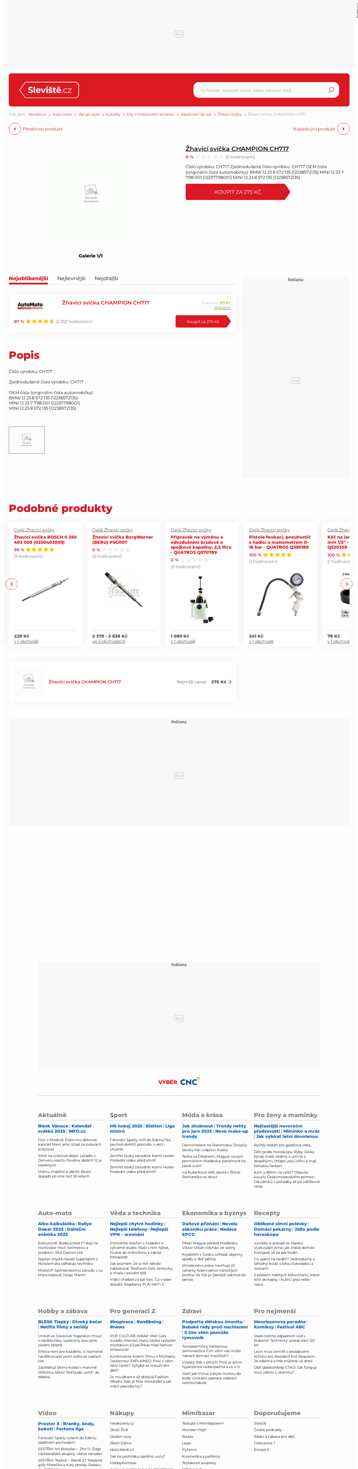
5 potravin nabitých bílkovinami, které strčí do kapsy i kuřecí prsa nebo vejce (287, 1280)
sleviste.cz (37, 114)
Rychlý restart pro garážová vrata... (283, 1145)
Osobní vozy (120, 1436)
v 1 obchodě (26, 641)
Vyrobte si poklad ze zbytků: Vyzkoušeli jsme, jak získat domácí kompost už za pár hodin (284, 1248)
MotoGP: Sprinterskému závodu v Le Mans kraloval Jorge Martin (70, 1272)
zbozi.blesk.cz (122, 1449)
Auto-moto (62, 114)
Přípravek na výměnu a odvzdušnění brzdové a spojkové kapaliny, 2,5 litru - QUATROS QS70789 (201, 544)
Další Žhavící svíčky (34, 529)
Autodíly (113, 114)
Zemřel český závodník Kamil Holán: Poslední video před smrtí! (142, 1158)
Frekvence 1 (264, 1443)
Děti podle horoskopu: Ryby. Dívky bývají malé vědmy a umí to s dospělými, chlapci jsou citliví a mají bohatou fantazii (285, 1159)
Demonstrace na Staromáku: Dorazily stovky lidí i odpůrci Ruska (214, 1147)
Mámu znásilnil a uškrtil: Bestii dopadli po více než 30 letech (64, 1173)
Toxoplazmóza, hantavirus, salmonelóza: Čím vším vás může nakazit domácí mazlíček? (211, 1351)
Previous (12, 584)
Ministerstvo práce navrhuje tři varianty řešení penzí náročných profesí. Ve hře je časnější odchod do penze (214, 1272)
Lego (186, 1443)
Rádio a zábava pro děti (274, 1436)
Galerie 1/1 (91, 256)
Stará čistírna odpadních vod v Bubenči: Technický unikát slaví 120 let (284, 1341)
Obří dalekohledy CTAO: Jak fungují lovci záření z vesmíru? (285, 1369)
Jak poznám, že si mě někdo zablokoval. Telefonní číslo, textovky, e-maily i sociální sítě (141, 1268)
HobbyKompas (123, 1463)
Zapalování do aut (195, 114)
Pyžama (189, 1449)
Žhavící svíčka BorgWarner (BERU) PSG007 (122, 539)
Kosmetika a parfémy (201, 1456)
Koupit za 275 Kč (238, 191)
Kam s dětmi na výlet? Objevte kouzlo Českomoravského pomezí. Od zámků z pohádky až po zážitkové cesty (287, 1179)
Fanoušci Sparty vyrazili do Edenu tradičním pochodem (67, 1440)
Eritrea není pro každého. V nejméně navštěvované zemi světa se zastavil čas (70, 1356)
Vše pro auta (88, 114)
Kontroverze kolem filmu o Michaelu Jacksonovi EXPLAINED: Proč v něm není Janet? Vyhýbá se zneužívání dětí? (142, 1363)
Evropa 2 (261, 1449)
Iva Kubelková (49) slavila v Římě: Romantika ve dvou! (211, 1174)
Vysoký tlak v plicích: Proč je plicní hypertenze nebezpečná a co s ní (212, 1364)
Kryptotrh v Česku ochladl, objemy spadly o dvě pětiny (212, 1256)
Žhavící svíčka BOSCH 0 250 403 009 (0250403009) (45, 539)
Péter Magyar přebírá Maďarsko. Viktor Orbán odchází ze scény (210, 1245)
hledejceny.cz (122, 1423)
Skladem (222, 307)
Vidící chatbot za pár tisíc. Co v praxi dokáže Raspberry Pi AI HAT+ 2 (141, 1281)
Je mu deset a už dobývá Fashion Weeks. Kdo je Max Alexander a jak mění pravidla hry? (140, 1381)
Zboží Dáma (120, 1443)
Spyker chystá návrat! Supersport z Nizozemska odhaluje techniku (68, 1261)
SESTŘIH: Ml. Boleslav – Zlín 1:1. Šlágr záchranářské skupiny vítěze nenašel (70, 1451)
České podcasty (268, 1429)
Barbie (187, 1436)
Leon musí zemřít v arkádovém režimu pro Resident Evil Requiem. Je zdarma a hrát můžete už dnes (284, 1356)
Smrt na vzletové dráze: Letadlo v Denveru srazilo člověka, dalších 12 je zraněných (70, 1160)
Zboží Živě (119, 1429)
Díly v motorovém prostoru (150, 114)
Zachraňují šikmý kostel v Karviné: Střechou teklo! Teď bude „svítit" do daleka (68, 1372)
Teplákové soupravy (199, 1463)
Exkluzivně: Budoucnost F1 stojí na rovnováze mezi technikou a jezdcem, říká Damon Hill (68, 1248)
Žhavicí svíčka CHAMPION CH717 (237, 148)
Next (346, 584)
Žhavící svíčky (230, 114)
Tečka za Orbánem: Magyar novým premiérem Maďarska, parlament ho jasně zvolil (214, 1161)
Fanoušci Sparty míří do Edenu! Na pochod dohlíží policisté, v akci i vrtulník (140, 1145)
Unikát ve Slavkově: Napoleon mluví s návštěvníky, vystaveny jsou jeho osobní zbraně (70, 1341)
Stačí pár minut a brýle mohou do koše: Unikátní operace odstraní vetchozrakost (211, 1378)
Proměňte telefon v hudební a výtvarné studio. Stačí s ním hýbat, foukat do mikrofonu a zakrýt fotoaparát (139, 1250)
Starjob (260, 1423)
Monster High (194, 1429)
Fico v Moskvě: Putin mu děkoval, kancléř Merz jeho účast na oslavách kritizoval (69, 1145)
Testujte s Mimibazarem (203, 1423)
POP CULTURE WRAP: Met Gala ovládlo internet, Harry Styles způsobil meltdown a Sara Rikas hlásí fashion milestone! (143, 1343)
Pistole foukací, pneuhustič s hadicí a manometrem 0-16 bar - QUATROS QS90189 (280, 542)
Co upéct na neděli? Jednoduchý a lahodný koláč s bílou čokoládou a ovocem (284, 1264)
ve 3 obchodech (109, 641)
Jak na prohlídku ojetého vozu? (137, 1456)
